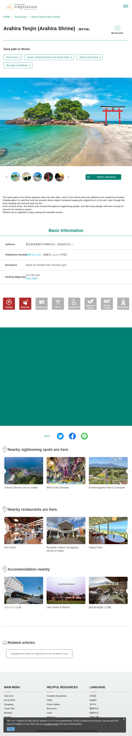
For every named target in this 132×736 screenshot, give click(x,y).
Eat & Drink (9, 700)
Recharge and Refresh (17, 65)
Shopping (8, 704)
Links (49, 713)
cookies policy (51, 723)
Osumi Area (12, 57)
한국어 (93, 704)
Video (49, 700)
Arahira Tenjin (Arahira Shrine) (45, 17)
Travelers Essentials (56, 696)
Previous (6, 122)
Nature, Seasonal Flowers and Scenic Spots (48, 57)
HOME (6, 17)
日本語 (93, 696)
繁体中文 (94, 708)
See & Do (8, 696)
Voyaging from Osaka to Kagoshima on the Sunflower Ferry (39, 653)
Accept (10, 729)
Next (126, 122)
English (93, 700)
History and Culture (88, 57)
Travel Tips (9, 708)
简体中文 (94, 713)
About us (51, 717)
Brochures (52, 708)
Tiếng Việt (94, 717)
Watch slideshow (106, 176)
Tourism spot (20, 17)
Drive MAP (32, 278)
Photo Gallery (53, 704)
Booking (8, 713)
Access (7, 717)
